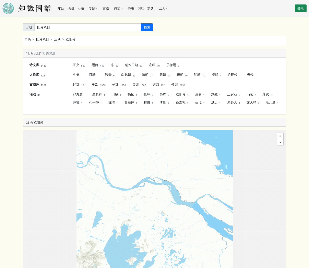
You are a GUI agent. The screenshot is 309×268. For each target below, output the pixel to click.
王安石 (233, 94)
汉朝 (94, 74)
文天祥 (253, 102)
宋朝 (182, 74)
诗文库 (37, 65)
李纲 (164, 102)
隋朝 (147, 74)
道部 (159, 84)
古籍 (106, 8)
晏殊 (164, 94)
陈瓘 (113, 102)
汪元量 (272, 102)
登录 (300, 8)
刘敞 (216, 94)
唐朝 (164, 74)
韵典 (150, 8)
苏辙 (78, 102)
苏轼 (267, 94)
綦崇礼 (182, 102)
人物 (80, 8)
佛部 (178, 84)
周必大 (233, 102)
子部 (119, 84)
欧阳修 (70, 39)
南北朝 (128, 74)
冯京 (251, 94)
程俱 (148, 102)
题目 (98, 65)
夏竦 (148, 94)
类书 (131, 8)
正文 (79, 65)
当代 (252, 74)
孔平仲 (95, 102)
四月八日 (42, 39)
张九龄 (79, 94)
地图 (71, 8)
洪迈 (216, 102)
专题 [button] (92, 8)
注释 (154, 65)
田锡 (116, 94)
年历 (61, 8)
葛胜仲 (130, 102)
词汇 (141, 8)
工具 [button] (162, 8)
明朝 (199, 74)
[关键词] (87, 27)
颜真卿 (98, 94)
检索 (147, 27)
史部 (98, 84)
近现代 (234, 74)
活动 (57, 39)
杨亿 (132, 94)
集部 (139, 84)
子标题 (172, 65)
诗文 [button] (117, 8)
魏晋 (110, 74)
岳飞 (200, 102)
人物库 (37, 74)
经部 (79, 84)
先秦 (78, 74)
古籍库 (37, 84)
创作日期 (133, 65)
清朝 (216, 74)
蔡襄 (200, 94)
